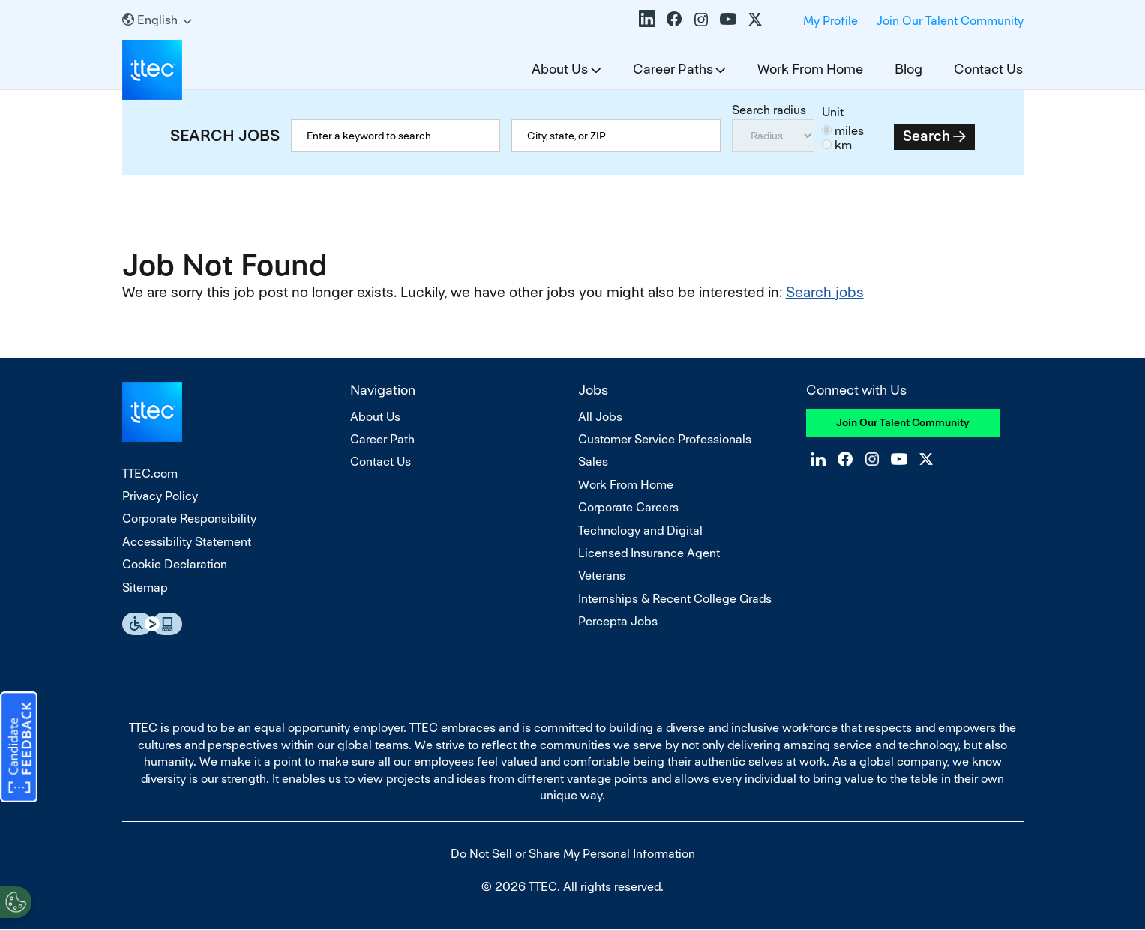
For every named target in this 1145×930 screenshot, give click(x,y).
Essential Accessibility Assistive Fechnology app (152, 624)
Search (926, 136)
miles (849, 131)
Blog (908, 68)
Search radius (769, 110)
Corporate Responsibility (189, 518)
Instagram (701, 18)
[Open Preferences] (15, 899)
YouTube (728, 18)
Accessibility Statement (186, 542)
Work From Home (810, 68)
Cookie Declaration (174, 564)
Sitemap (145, 588)
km (843, 145)
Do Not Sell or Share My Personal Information (573, 854)
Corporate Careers (628, 507)
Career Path (382, 439)
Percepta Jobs (618, 621)
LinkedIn (647, 18)
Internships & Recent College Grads (675, 599)
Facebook (674, 18)
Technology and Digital (640, 530)
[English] (157, 19)
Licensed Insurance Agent (649, 553)
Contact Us (988, 68)
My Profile (830, 20)
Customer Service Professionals (664, 439)
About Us (560, 68)
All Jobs (600, 416)
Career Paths (673, 68)
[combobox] (616, 135)
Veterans (601, 576)
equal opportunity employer (328, 728)
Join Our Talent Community (950, 20)
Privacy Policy (160, 496)
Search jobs (825, 292)
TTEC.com (150, 474)
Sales (593, 462)
